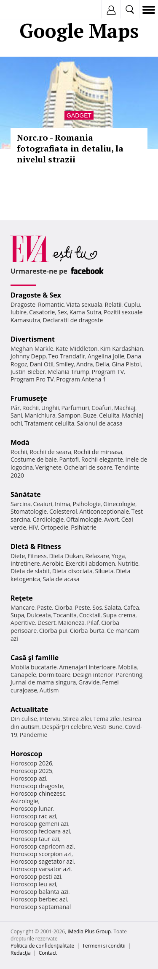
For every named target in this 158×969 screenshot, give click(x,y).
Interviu (50, 719)
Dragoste (23, 304)
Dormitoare (55, 675)
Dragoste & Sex (36, 295)
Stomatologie (29, 511)
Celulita (109, 415)
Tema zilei (107, 719)
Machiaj (125, 408)
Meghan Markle (32, 349)
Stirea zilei (77, 719)
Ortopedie (54, 527)
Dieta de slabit (30, 571)
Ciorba (63, 607)
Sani (16, 415)
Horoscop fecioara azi (40, 831)
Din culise (24, 719)
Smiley (65, 364)
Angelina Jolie (106, 356)
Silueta (104, 571)
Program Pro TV (32, 379)
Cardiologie (48, 519)
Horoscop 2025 (31, 771)
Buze (89, 415)
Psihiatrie (83, 527)
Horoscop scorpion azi (41, 854)
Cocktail (90, 615)
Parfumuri (75, 408)
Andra (84, 364)
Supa (17, 615)
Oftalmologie (84, 519)
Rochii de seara (50, 452)
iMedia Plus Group (89, 931)
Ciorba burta (87, 631)
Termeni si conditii (104, 945)
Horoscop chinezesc (38, 793)
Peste (82, 607)
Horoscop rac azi (33, 816)
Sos (97, 607)
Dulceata (39, 615)
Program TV (108, 372)
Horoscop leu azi (33, 884)
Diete (18, 556)
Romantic (51, 304)
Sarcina (21, 504)
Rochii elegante (102, 459)
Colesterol (63, 511)
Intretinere (25, 563)
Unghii (50, 408)
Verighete (48, 467)
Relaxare (98, 556)
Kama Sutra (85, 312)
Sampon (69, 415)
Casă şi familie (35, 657)
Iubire (19, 312)
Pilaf (93, 623)
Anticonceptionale (104, 511)
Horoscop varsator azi (40, 869)
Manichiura (39, 415)
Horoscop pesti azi (36, 876)
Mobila (127, 667)
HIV (33, 527)
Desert (46, 623)
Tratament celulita (49, 423)
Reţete (22, 598)
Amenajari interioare (87, 667)
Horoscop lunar (32, 808)
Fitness (37, 556)
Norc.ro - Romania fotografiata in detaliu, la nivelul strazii (70, 148)
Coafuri (101, 408)
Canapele (23, 675)
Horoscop (27, 753)
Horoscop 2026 (31, 763)
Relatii (113, 304)
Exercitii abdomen (90, 563)
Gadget (79, 115)
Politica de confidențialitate (42, 945)
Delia (102, 364)
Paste (44, 607)
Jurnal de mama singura (43, 682)
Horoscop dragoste (37, 786)
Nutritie (128, 563)
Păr (15, 408)
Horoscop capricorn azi (42, 846)
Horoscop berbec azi (39, 899)
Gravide (89, 682)
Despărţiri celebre (66, 727)
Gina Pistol (126, 364)
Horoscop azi (28, 778)
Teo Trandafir (66, 356)
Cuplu (132, 304)
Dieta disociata (72, 571)
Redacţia (21, 952)
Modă (20, 442)
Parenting (129, 675)
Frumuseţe (29, 398)
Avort (111, 519)
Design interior (93, 675)
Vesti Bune (108, 727)
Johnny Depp (28, 356)
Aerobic (52, 563)
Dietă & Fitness (36, 546)
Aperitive (23, 623)
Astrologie (24, 801)
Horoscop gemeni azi (39, 824)
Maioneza (71, 623)
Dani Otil (41, 364)
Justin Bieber (28, 372)
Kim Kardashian (121, 349)
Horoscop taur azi (35, 839)
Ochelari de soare (88, 467)
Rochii (30, 408)
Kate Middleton (77, 349)
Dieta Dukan (66, 556)
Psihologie (87, 504)
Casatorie (42, 312)
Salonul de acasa (100, 423)
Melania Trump (68, 372)
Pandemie (34, 735)
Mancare (23, 607)
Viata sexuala (84, 304)
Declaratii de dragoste (73, 320)
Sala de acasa (61, 579)
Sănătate (26, 494)
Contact (48, 952)
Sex (62, 312)
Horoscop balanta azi (39, 892)
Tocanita (65, 615)
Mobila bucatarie (34, 667)
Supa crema (119, 615)
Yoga (118, 556)
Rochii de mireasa (98, 452)
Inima (62, 504)
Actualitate (29, 709)
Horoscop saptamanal (41, 907)
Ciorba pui (53, 631)
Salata (112, 607)
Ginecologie (119, 504)
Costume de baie (34, 459)
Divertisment (33, 339)
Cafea (131, 607)
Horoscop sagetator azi (42, 861)
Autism (49, 690)
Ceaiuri (43, 504)
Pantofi (68, 459)
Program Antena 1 (81, 379)
